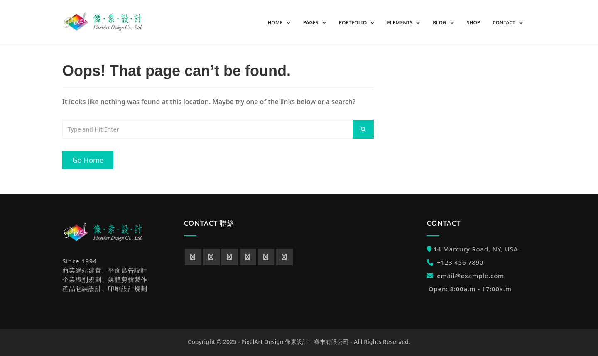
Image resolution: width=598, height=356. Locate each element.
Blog (440, 22)
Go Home (87, 160)
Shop (473, 22)
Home (275, 22)
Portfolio (353, 22)
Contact (505, 22)
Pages (311, 22)
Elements (400, 22)
